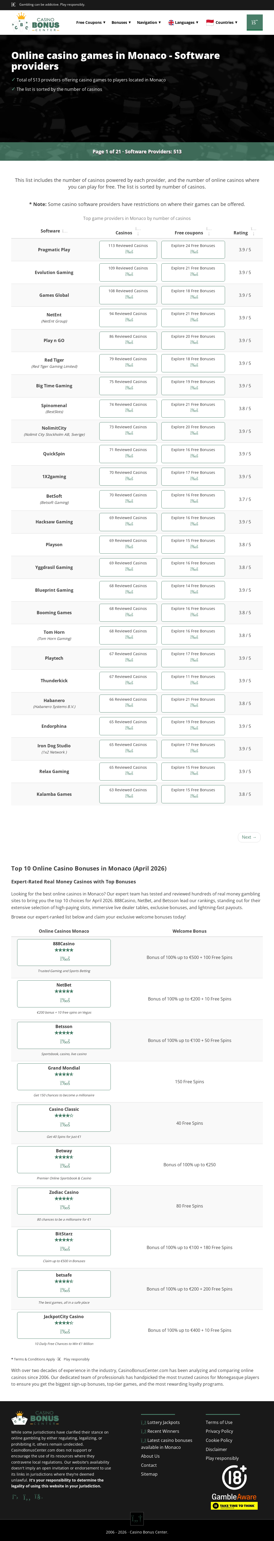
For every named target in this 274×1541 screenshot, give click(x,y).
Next (249, 837)
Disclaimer (216, 1449)
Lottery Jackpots (160, 1422)
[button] (90, 22)
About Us (150, 1456)
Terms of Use (219, 1422)
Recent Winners (160, 1431)
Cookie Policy (219, 1440)
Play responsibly (222, 1458)
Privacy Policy (219, 1431)
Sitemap (149, 1474)
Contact (149, 1465)
